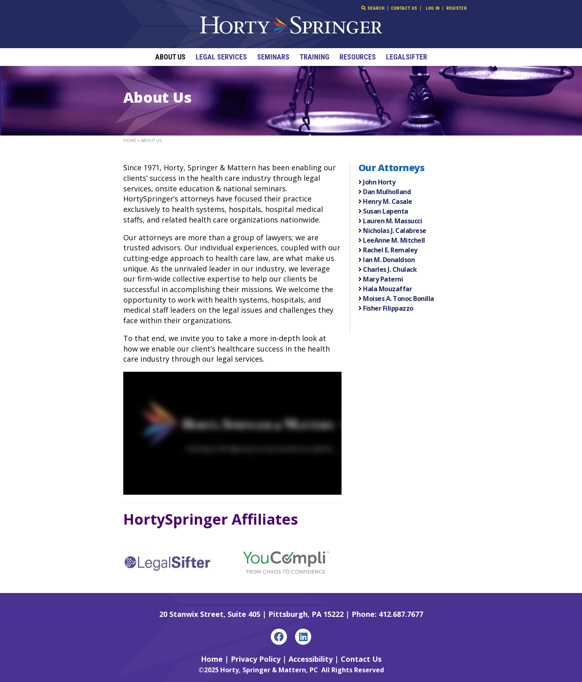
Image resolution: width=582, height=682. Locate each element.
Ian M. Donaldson (389, 259)
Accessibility (311, 659)
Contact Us (404, 8)
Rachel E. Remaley (390, 250)
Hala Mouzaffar (387, 288)
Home (129, 140)
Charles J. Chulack (390, 269)
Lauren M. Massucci (392, 220)
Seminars (273, 57)
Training (314, 57)
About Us (170, 57)
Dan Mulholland (387, 191)
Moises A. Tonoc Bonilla (398, 298)
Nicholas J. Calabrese (394, 230)
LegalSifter (406, 57)
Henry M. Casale (387, 201)
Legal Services (221, 57)
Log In (433, 8)
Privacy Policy (255, 659)
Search (372, 8)
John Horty (379, 182)
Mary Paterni (383, 279)
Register (456, 8)
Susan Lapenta (385, 211)
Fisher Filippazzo (388, 308)
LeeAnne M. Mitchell (394, 240)
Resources (358, 57)
